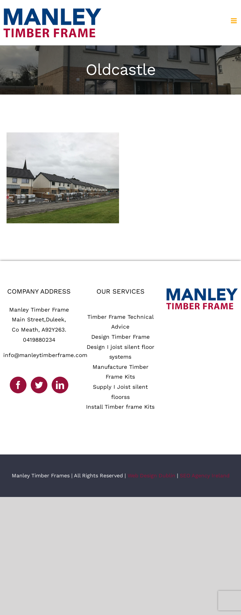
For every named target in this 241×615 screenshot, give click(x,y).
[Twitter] (39, 385)
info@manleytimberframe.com (45, 355)
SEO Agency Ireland (205, 475)
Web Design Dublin (151, 475)
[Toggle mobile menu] (234, 20)
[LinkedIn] (60, 385)
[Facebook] (18, 385)
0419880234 (39, 339)
